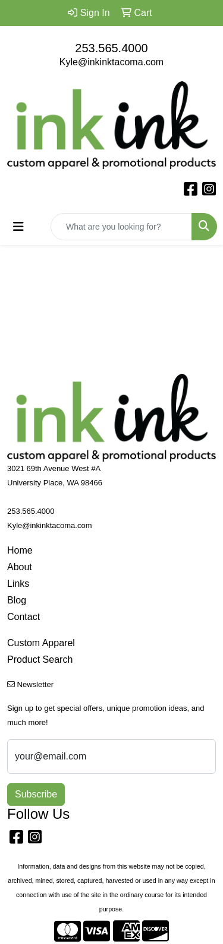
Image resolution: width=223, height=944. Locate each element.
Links (18, 584)
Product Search (40, 659)
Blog (16, 600)
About (19, 567)
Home (20, 550)
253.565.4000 (111, 48)
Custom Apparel (41, 643)
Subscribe (36, 794)
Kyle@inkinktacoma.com (111, 62)
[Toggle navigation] (18, 226)
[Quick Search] (121, 226)
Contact (23, 617)
